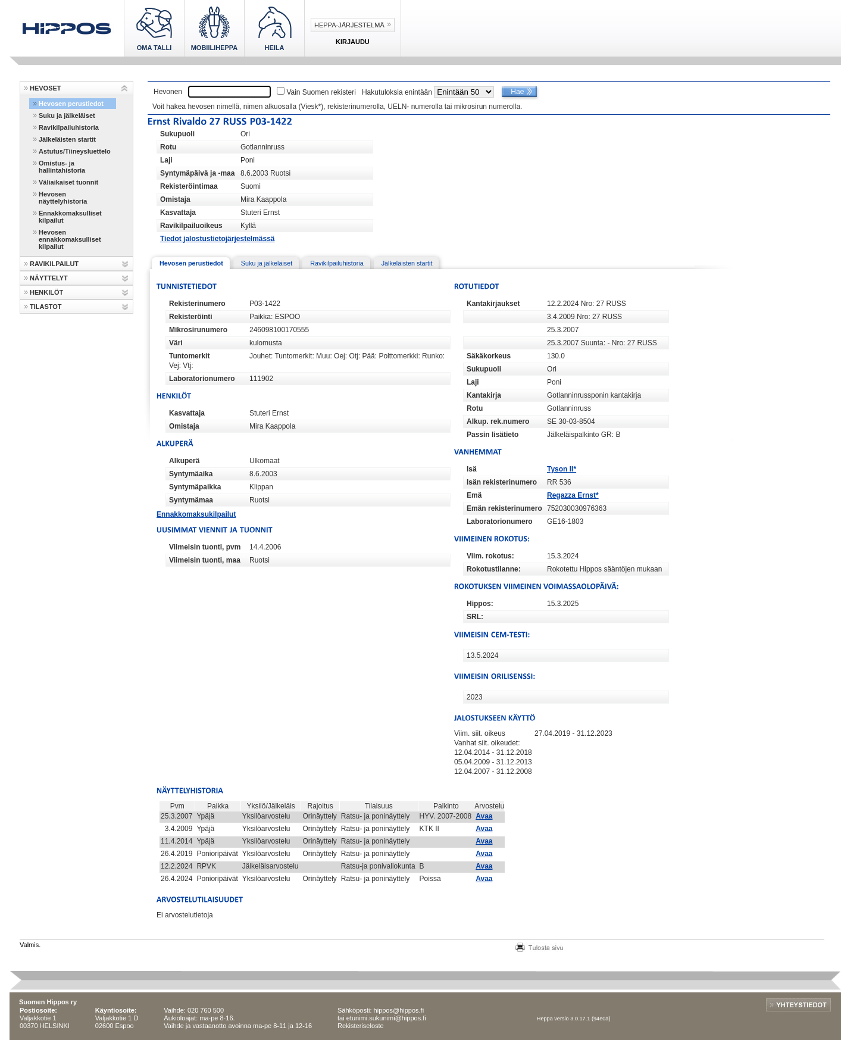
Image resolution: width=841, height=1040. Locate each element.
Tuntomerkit (189, 356)
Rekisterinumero (197, 303)
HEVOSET (45, 88)
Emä (474, 495)
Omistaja (175, 199)
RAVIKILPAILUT (54, 263)
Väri (176, 343)
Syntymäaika (190, 474)
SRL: (475, 617)
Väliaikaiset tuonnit (68, 182)
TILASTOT (46, 306)
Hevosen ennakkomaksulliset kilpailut (70, 239)
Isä (472, 469)
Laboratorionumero (202, 378)
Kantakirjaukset (493, 303)
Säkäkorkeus (489, 356)
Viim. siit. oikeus (479, 733)
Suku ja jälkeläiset (67, 115)
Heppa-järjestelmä (349, 25)
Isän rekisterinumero (502, 482)
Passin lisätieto (492, 434)
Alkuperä (184, 461)
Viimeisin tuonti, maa (204, 560)
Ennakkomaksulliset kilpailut (70, 217)
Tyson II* (561, 469)
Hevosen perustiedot (71, 103)
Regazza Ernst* (573, 495)
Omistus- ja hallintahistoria (62, 167)
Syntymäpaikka (195, 487)
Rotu (168, 147)
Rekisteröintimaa (189, 186)
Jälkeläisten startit (67, 139)
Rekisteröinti (190, 317)
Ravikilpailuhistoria (69, 127)
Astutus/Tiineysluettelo (75, 151)
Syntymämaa (191, 500)
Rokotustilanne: (494, 569)
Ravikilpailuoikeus (191, 225)
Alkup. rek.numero (498, 421)
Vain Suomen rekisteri (321, 92)
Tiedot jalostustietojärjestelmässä (217, 239)
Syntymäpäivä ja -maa (197, 173)
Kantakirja (484, 395)
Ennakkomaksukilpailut (196, 514)
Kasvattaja (178, 212)
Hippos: (480, 603)
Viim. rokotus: (490, 556)
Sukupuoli (177, 134)
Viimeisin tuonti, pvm (204, 547)
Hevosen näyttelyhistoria (63, 197)
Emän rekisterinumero (504, 508)
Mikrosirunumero (198, 330)
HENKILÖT (46, 292)
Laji (166, 160)
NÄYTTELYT (49, 278)
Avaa (484, 816)
